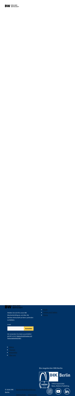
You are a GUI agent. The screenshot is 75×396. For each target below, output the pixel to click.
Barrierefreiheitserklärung (26, 389)
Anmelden (28, 329)
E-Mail (9, 324)
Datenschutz (21, 394)
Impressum (32, 394)
